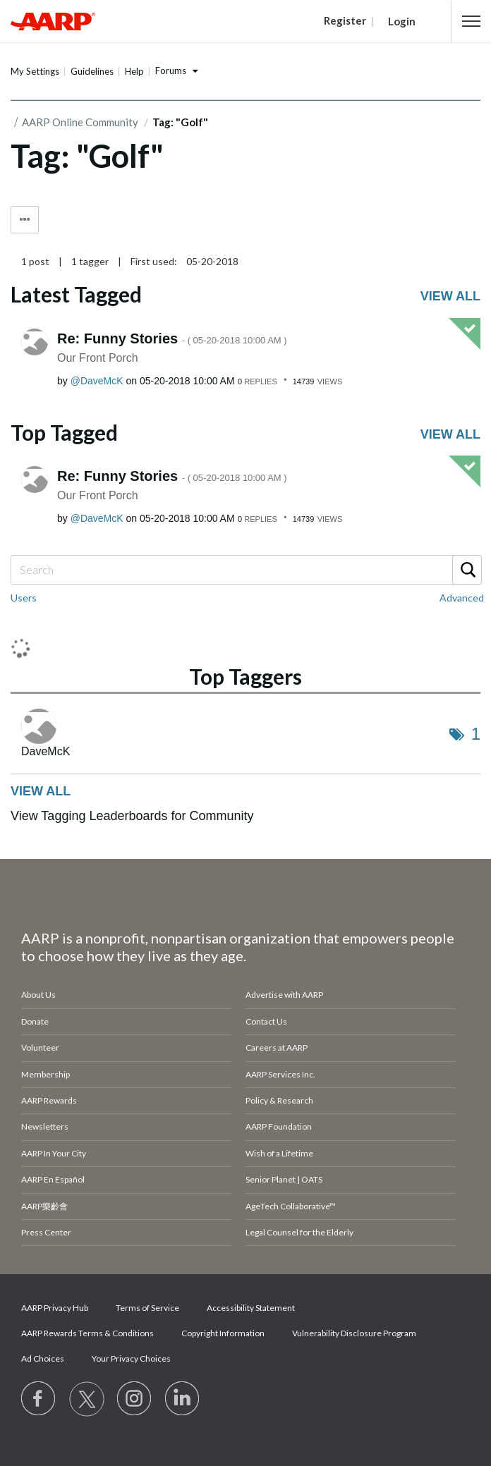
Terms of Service (147, 1307)
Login (402, 21)
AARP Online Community (80, 122)
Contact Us (266, 1021)
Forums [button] (170, 70)
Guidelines (92, 71)
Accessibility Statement (251, 1307)
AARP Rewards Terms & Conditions (87, 1333)
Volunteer (40, 1047)
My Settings (35, 71)
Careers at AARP (277, 1047)
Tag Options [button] (25, 219)
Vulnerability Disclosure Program (354, 1333)
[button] (471, 21)
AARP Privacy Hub (54, 1307)
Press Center (46, 1232)
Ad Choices (42, 1358)
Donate (35, 1021)
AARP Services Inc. (280, 1074)
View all (450, 296)
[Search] (245, 570)
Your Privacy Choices (131, 1358)
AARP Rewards (49, 1100)
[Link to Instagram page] (134, 1399)
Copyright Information (223, 1333)
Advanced (462, 598)
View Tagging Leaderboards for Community (132, 816)
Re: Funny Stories (172, 338)
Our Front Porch (97, 358)
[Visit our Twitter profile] (86, 1399)
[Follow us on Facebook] (38, 1399)
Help (134, 71)
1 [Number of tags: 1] (475, 733)
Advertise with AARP (284, 994)
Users (24, 598)
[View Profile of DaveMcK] (97, 380)
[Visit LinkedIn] (182, 1399)
